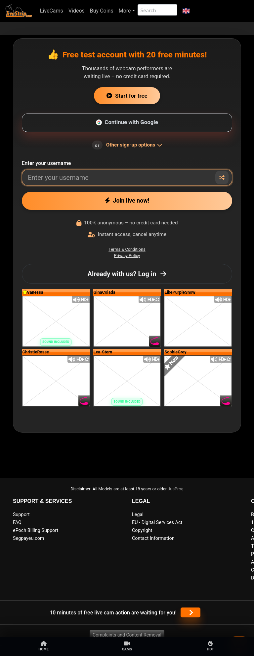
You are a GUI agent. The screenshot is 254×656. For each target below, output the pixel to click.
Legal (138, 514)
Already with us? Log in (127, 274)
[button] (186, 10)
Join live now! (127, 200)
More (125, 11)
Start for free (126, 95)
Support (21, 514)
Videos (76, 11)
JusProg (176, 488)
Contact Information (153, 538)
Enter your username (46, 163)
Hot (210, 646)
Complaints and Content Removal (127, 635)
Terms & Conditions (127, 249)
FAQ (17, 522)
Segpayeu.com (28, 538)
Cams (127, 646)
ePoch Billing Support (35, 530)
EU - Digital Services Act (157, 522)
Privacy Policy (127, 255)
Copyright (142, 530)
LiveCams (51, 11)
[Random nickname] (222, 177)
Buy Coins (101, 11)
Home (43, 646)
